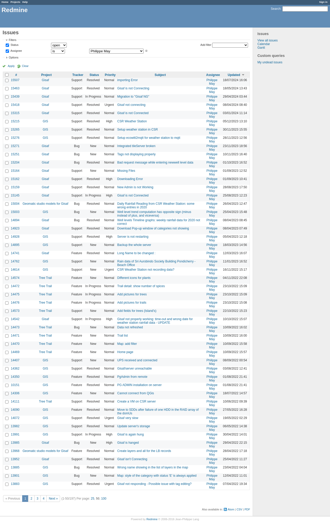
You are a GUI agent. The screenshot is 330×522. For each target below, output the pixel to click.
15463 (15, 88)
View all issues (267, 40)
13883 (15, 484)
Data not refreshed (130, 327)
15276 (15, 138)
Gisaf (45, 80)
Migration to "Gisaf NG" (133, 96)
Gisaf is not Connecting (133, 88)
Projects (15, 2)
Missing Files (126, 171)
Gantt (261, 47)
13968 (15, 451)
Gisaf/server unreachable (134, 368)
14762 (15, 261)
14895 (15, 245)
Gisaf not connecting (131, 105)
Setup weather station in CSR (137, 129)
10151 (15, 385)
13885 (15, 467)
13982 (15, 426)
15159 (15, 187)
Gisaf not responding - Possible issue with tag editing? (154, 484)
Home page (125, 352)
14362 (15, 368)
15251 (15, 154)
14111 (15, 401)
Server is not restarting (132, 236)
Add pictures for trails (131, 302)
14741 (15, 253)
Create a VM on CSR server (136, 401)
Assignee (16, 50)
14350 (15, 377)
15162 (15, 179)
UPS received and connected (137, 360)
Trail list (122, 335)
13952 (15, 459)
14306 (15, 393)
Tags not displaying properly (136, 154)
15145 (15, 195)
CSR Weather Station (132, 121)
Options (13, 57)
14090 (15, 410)
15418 (15, 105)
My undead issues (269, 62)
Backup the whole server (134, 245)
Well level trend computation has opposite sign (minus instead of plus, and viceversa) (154, 213)
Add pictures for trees (132, 294)
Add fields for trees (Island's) (136, 311)
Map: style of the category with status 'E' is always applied (156, 475)
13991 (15, 434)
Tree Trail (45, 278)
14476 (15, 302)
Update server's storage (133, 426)
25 (92, 498)
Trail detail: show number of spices (141, 286)
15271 (15, 146)
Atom (231, 509)
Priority (110, 75)
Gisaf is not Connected (132, 113)
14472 (15, 286)
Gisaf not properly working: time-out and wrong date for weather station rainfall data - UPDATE (155, 320)
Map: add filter (127, 344)
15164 (15, 171)
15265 (15, 129)
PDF (247, 509)
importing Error (127, 80)
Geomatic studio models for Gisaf (45, 204)
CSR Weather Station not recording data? (145, 269)
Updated (234, 75)
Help (25, 2)
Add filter (205, 44)
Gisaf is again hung (130, 434)
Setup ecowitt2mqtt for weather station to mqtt (148, 138)
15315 (15, 113)
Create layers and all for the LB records (144, 451)
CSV (239, 509)
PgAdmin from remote (132, 377)
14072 (15, 418)
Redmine (152, 519)
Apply (11, 65)
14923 (15, 228)
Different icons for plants (134, 278)
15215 (15, 121)
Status (14, 45)
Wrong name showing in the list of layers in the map (152, 467)
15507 (15, 80)
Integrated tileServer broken (136, 146)
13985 (15, 442)
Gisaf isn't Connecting (132, 459)
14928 (15, 236)
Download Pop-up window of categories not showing (153, 228)
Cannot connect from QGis (135, 393)
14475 (15, 294)
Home (5, 2)
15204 (15, 162)
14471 (15, 335)
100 (103, 498)
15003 (15, 212)
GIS (45, 121)
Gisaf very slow (127, 418)
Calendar (263, 44)
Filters (12, 39)
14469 (15, 352)
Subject (160, 75)
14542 (15, 319)
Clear (25, 65)
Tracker (77, 75)
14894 (15, 220)
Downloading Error (130, 179)
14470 (15, 344)
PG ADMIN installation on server (139, 385)
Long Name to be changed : (136, 253)
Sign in (323, 2)
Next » (53, 498)
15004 (15, 204)
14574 (15, 278)
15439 (15, 96)
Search (275, 9)
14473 (15, 327)
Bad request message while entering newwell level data (155, 162)
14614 (15, 269)
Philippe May (212, 81)
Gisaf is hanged (128, 442)
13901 (15, 475)
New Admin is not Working (135, 187)
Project (46, 75)
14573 (15, 311)
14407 (15, 360)
